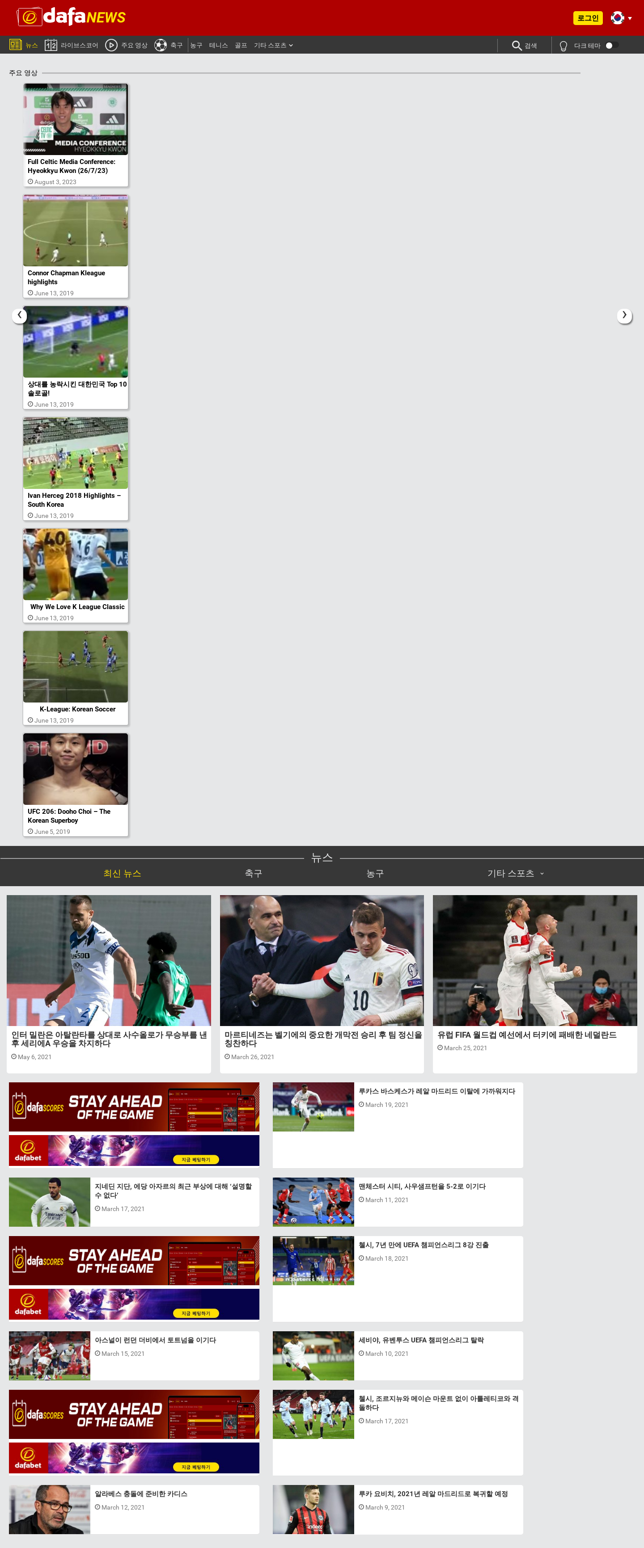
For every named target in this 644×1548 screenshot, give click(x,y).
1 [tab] (313, 1434)
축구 (168, 44)
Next (549, 1399)
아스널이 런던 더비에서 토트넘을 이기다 (352, 1212)
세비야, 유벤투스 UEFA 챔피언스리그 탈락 (354, 1270)
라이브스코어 (71, 44)
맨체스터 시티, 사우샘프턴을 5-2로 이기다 (141, 1270)
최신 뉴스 (122, 846)
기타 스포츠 (270, 45)
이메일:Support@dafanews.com (403, 1500)
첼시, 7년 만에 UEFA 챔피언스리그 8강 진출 (357, 1153)
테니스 (218, 45)
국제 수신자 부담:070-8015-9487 (475, 1500)
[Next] (624, 308)
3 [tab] (330, 1434)
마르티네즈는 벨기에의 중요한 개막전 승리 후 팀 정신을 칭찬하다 (323, 1012)
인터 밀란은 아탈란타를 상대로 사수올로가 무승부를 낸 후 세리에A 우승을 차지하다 (109, 1012)
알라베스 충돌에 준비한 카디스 (551, 1212)
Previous (94, 1399)
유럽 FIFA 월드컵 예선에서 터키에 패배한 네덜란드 (527, 1008)
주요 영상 (126, 44)
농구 (196, 45)
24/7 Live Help (391, 1518)
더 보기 (322, 1335)
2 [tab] (322, 1434)
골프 (241, 45)
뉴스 (23, 44)
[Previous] (19, 308)
